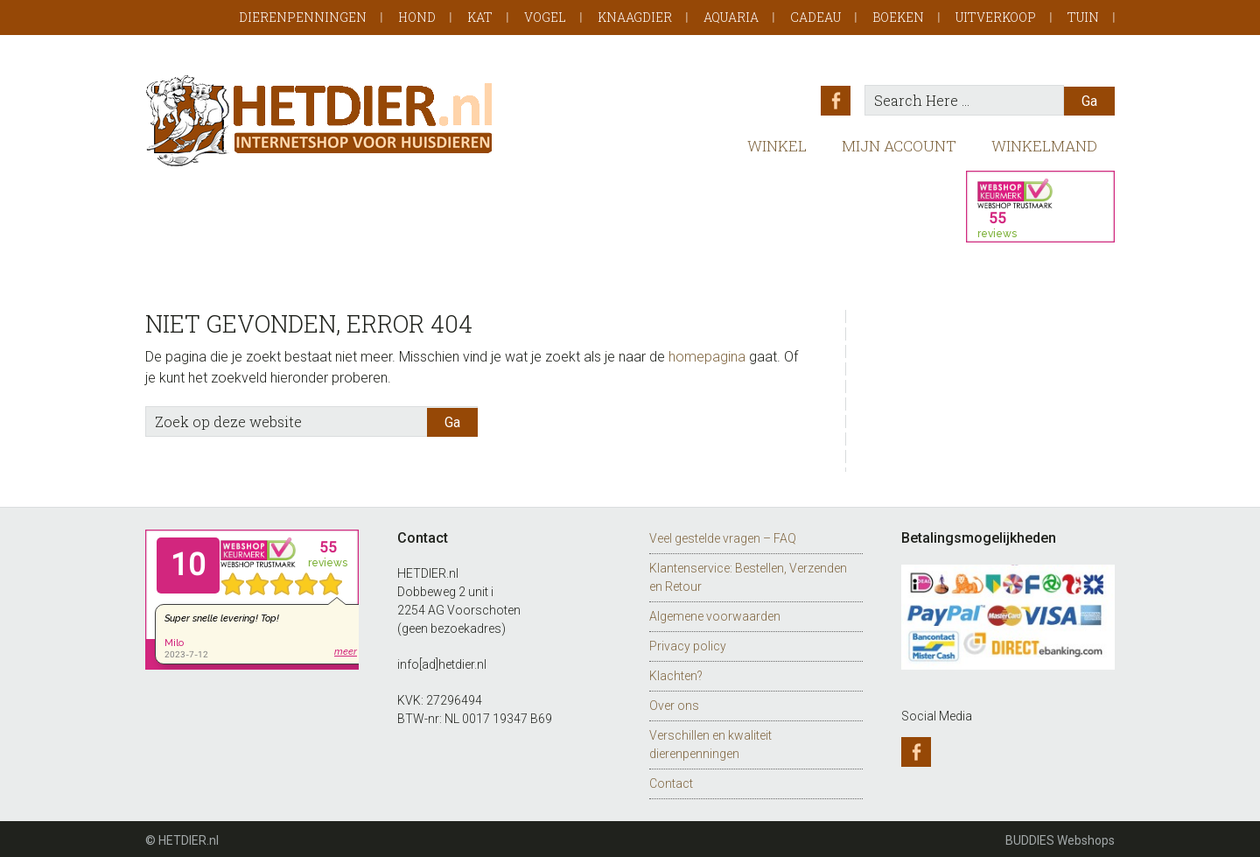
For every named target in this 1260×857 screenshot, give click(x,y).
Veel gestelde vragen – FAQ (722, 536)
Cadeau (815, 17)
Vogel (545, 17)
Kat (480, 17)
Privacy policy (687, 643)
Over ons (674, 703)
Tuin (1083, 17)
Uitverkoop (996, 17)
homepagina (707, 354)
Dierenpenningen (303, 17)
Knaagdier (635, 17)
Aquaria (731, 17)
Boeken (898, 17)
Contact (671, 781)
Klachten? (676, 673)
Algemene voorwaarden (714, 614)
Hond (417, 17)
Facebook (837, 101)
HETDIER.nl (320, 120)
